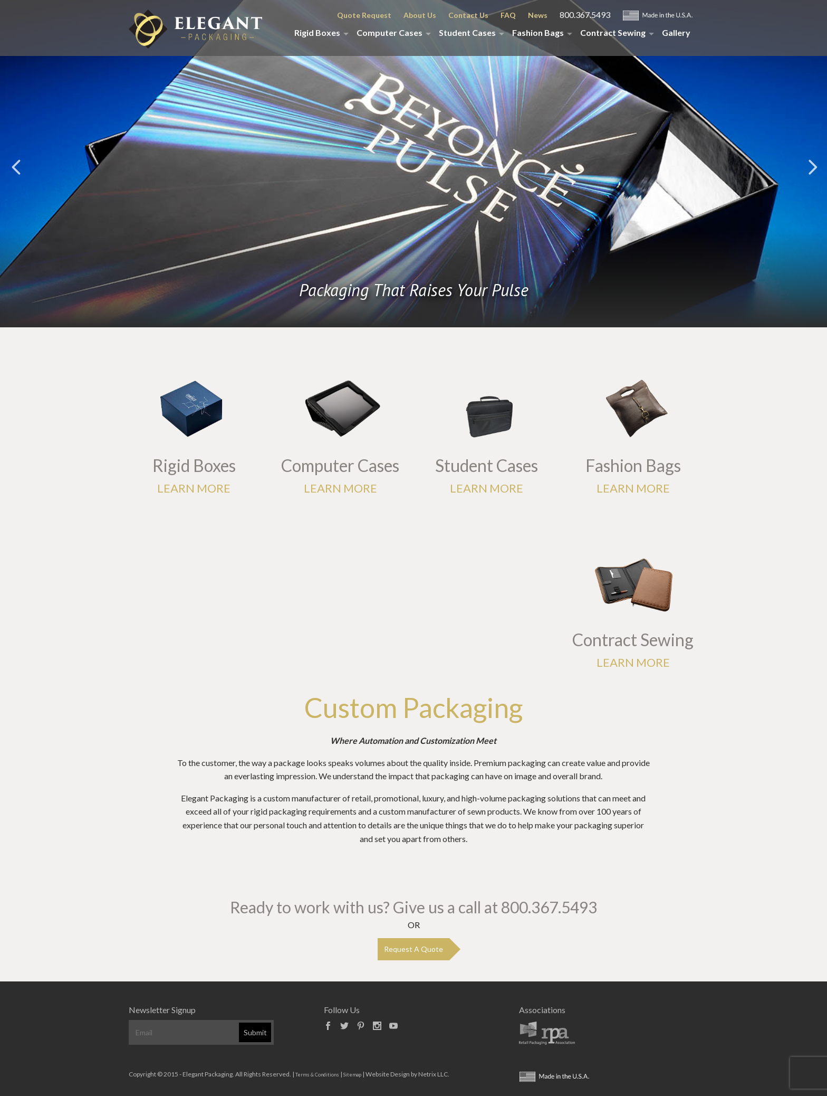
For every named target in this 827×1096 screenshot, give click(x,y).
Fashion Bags (538, 32)
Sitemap (352, 1075)
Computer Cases (389, 32)
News (537, 15)
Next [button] (811, 166)
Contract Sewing (613, 32)
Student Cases (467, 32)
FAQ (508, 15)
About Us (419, 15)
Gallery (676, 32)
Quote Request (364, 15)
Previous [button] (16, 166)
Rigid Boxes (317, 32)
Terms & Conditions (317, 1075)
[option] (413, 200)
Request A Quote (413, 948)
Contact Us (468, 15)
